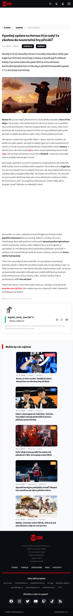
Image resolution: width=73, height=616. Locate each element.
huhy (39, 449)
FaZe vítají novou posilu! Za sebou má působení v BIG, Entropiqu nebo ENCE (34, 453)
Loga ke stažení (36, 558)
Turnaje (24, 567)
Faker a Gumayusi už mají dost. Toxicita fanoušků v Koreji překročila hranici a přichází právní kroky (34, 417)
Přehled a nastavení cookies (36, 549)
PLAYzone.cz (19, 612)
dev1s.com (7, 583)
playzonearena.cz (37, 583)
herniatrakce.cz (21, 583)
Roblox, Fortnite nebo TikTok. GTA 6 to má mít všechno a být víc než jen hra (36, 524)
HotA (16, 298)
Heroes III (27, 46)
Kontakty (57, 567)
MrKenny (42, 484)
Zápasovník (36, 567)
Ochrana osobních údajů (36, 552)
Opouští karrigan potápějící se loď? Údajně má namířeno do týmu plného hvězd (36, 488)
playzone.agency (63, 583)
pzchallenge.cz (17, 587)
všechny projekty (59, 587)
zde (29, 150)
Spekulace (32, 484)
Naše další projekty (36, 578)
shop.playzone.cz (33, 587)
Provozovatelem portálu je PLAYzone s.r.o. (36, 546)
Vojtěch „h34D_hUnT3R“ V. (21, 317)
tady (4, 154)
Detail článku (34, 28)
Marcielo (39, 375)
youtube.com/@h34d (12, 288)
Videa (47, 567)
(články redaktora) (16, 321)
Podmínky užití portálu (36, 555)
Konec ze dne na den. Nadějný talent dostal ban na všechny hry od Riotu (34, 380)
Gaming (19, 28)
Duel (19, 298)
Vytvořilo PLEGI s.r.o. (61, 612)
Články (7, 28)
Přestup (31, 449)
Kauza (30, 375)
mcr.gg (50, 583)
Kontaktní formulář (36, 561)
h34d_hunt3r (27, 298)
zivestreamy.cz (49, 587)
